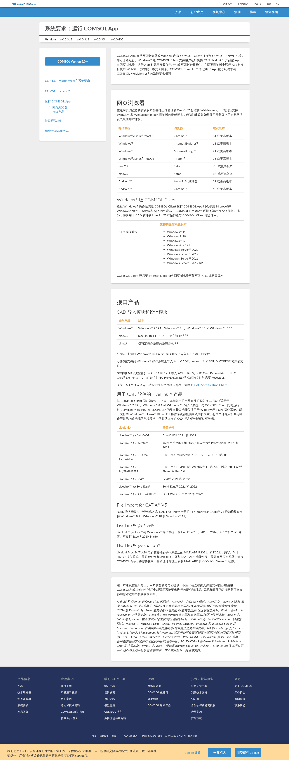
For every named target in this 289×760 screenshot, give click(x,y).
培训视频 (271, 12)
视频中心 (219, 12)
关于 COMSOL (243, 686)
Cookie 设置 (192, 752)
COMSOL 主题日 (158, 692)
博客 (253, 12)
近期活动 (153, 699)
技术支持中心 (199, 686)
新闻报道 (239, 699)
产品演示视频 (69, 692)
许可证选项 (24, 699)
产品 (178, 12)
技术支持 (227, 3)
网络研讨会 (154, 686)
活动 (237, 12)
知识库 (195, 699)
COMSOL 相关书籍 (72, 711)
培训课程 (109, 692)
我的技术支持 (199, 692)
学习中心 (109, 686)
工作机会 (239, 692)
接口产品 (58, 111)
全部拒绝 (219, 752)
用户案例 (66, 699)
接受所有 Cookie (248, 752)
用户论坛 (109, 699)
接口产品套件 (54, 120)
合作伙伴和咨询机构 (203, 705)
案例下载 (66, 686)
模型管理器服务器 (57, 131)
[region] (144, 752)
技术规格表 (24, 692)
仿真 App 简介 (69, 718)
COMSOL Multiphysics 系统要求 (67, 80)
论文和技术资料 (70, 705)
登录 (269, 3)
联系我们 (239, 705)
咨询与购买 (242, 3)
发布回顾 (23, 711)
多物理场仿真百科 (115, 718)
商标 (114, 736)
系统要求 (23, 705)
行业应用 (197, 12)
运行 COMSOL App (58, 101)
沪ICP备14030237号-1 (153, 736)
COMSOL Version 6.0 (73, 61)
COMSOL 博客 (113, 711)
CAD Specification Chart (210, 385)
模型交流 (109, 705)
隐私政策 (104, 736)
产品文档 (196, 711)
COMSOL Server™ (57, 91)
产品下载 (196, 718)
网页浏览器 (59, 107)
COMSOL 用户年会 (159, 705)
